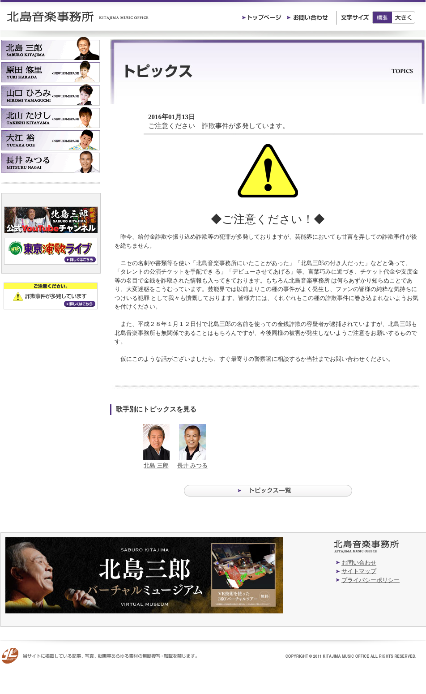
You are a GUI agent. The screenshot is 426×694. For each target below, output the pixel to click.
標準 (382, 17)
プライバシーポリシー (370, 580)
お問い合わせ (358, 562)
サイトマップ (358, 571)
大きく (404, 17)
